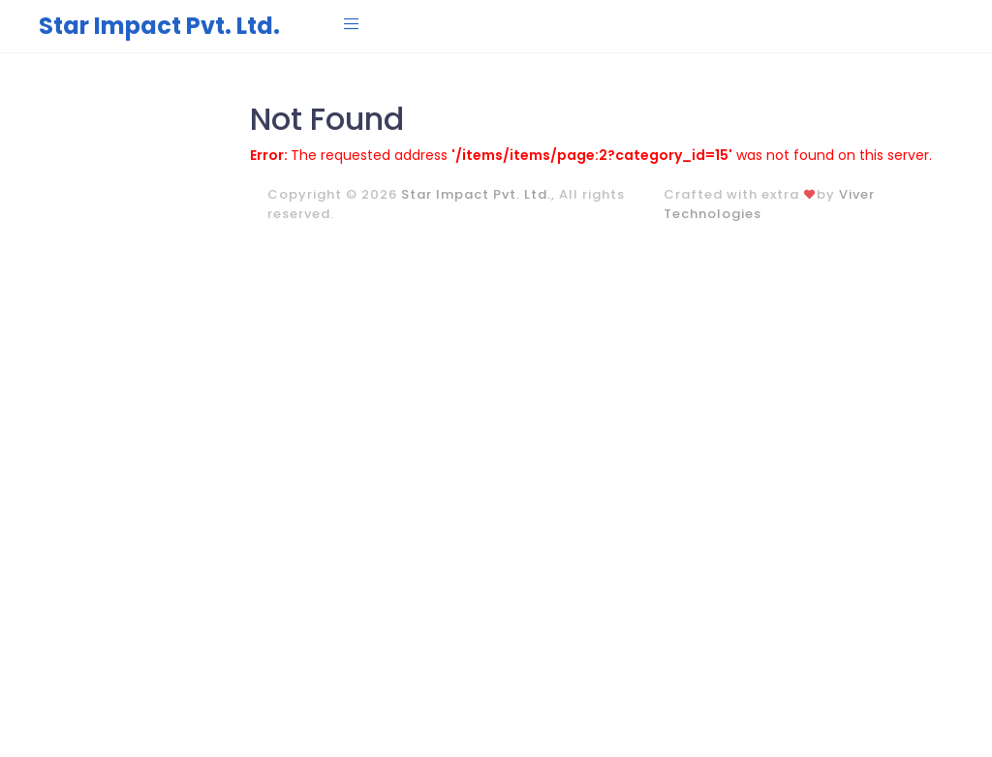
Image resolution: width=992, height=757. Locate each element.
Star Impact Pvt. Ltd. (159, 26)
